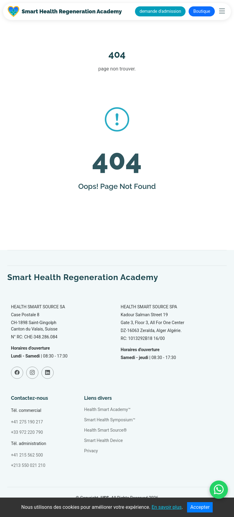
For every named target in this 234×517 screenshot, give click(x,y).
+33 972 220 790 (27, 432)
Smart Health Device (103, 440)
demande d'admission (160, 11)
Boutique (201, 11)
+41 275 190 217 (27, 422)
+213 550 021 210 (28, 465)
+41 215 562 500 (27, 455)
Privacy (91, 451)
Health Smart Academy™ (107, 409)
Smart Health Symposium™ (109, 420)
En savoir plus (167, 507)
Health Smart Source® (105, 430)
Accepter (200, 507)
